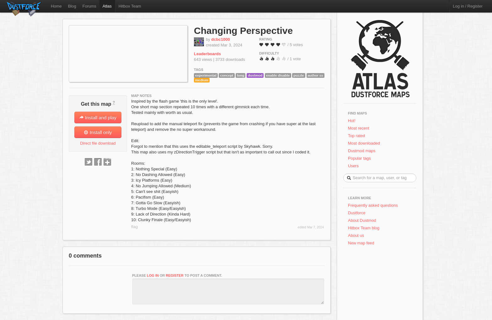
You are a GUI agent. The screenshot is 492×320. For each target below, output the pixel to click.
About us (356, 235)
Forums (89, 6)
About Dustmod (362, 220)
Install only (98, 132)
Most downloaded (364, 143)
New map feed (362, 243)
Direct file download (97, 143)
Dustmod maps (361, 150)
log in (153, 275)
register (175, 275)
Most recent (358, 128)
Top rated (356, 135)
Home (56, 6)
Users (353, 165)
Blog (72, 6)
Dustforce (357, 213)
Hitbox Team (130, 6)
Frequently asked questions (373, 205)
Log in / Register (468, 6)
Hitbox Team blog (363, 228)
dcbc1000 (220, 39)
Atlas (107, 6)
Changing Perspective (243, 30)
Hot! (352, 120)
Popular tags (359, 158)
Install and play (97, 117)
